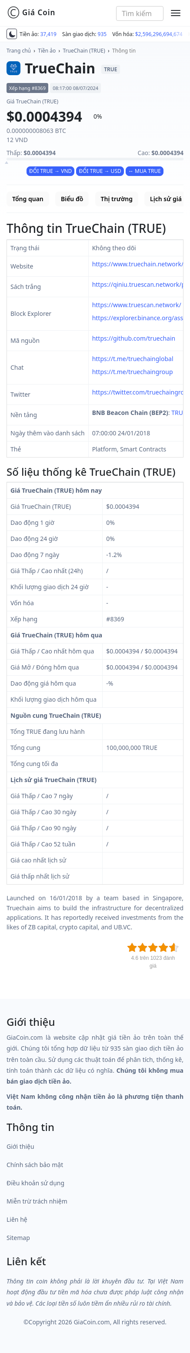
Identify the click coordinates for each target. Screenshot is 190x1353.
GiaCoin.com (91, 1322)
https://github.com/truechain (134, 338)
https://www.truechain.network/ (138, 264)
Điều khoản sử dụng (35, 1183)
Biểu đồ (72, 199)
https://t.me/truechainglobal (132, 359)
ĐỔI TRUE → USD (100, 171)
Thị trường (117, 199)
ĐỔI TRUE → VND (50, 171)
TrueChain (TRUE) (84, 50)
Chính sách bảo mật (35, 1165)
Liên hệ (17, 1219)
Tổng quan (27, 199)
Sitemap (18, 1238)
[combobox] (139, 13)
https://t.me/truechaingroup (132, 372)
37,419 (48, 34)
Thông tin (124, 50)
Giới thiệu (20, 1146)
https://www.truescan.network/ (136, 305)
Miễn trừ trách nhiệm (37, 1201)
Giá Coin (31, 12)
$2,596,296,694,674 (159, 34)
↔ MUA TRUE (144, 171)
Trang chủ (19, 50)
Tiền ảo (47, 50)
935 (102, 34)
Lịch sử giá (166, 199)
